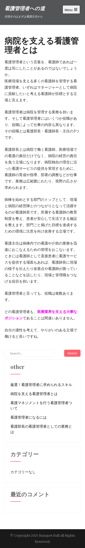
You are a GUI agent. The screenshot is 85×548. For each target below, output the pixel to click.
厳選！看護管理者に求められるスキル (41, 384)
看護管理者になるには (28, 417)
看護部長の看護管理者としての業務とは (41, 429)
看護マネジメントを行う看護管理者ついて (41, 405)
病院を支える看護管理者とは (34, 393)
